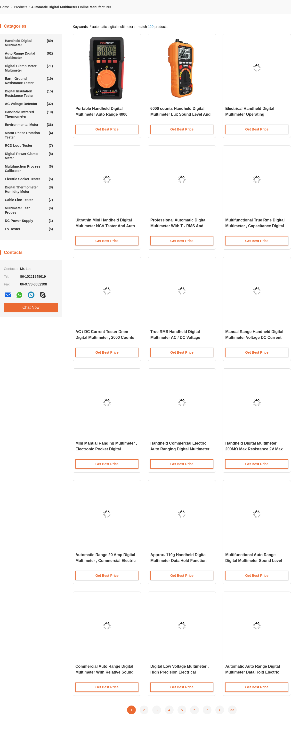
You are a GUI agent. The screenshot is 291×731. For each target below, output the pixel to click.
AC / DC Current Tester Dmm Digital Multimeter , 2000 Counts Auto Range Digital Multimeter (104, 337)
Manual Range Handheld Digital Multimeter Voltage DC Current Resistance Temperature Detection (254, 338)
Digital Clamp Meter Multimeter (29, 68)
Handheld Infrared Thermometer (29, 114)
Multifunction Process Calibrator (29, 168)
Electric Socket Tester (29, 179)
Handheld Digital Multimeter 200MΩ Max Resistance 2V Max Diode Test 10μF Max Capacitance (256, 449)
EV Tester (29, 229)
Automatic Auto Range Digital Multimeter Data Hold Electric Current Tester (252, 672)
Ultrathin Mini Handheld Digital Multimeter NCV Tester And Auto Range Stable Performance (105, 226)
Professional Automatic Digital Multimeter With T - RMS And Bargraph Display (178, 226)
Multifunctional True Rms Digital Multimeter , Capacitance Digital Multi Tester (254, 226)
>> (232, 710)
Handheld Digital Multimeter (29, 43)
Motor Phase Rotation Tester (29, 135)
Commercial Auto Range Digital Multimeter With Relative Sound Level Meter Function (104, 672)
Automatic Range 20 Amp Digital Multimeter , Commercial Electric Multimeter (105, 561)
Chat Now (30, 307)
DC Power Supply (29, 221)
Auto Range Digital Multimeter (29, 55)
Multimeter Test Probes (29, 210)
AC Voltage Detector (29, 104)
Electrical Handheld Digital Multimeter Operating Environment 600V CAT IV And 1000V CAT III (253, 114)
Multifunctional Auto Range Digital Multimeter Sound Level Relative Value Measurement (253, 561)
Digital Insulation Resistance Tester (29, 93)
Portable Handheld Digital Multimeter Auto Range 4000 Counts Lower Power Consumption (101, 114)
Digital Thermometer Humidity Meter (29, 189)
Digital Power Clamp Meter (29, 156)
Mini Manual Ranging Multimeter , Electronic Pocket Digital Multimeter (106, 449)
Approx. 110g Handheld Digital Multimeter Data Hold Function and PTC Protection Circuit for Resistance (178, 561)
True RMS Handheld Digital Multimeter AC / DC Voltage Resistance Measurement (175, 337)
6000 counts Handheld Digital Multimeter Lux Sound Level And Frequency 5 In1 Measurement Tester (180, 114)
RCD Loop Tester (29, 145)
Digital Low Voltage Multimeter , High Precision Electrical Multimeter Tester (179, 672)
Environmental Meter (29, 124)
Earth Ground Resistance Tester (29, 80)
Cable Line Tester (29, 200)
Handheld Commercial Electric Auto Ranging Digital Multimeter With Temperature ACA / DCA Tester (180, 449)
